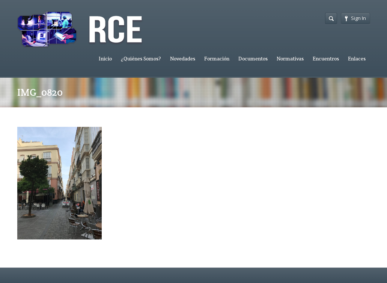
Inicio (105, 58)
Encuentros (326, 58)
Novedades (182, 58)
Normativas (290, 58)
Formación (216, 58)
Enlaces (357, 58)
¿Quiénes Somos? (141, 58)
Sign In (355, 18)
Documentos (253, 58)
